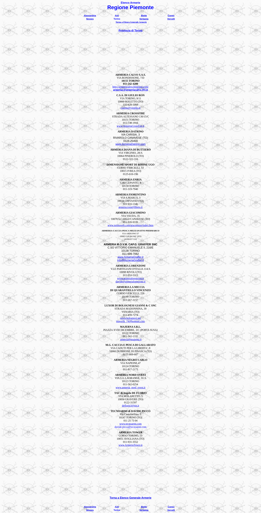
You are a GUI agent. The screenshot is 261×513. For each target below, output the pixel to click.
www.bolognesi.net (130, 318)
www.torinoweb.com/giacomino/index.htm (130, 225)
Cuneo (171, 15)
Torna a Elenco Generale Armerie (131, 22)
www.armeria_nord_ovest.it (130, 387)
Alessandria (90, 15)
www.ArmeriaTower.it (130, 445)
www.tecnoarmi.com (130, 423)
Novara (90, 19)
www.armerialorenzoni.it (130, 278)
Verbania (143, 19)
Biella (144, 15)
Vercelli (171, 19)
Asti (117, 15)
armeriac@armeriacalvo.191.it (130, 89)
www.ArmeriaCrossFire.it (130, 126)
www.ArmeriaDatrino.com (130, 144)
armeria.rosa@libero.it (130, 207)
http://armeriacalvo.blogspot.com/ (131, 86)
